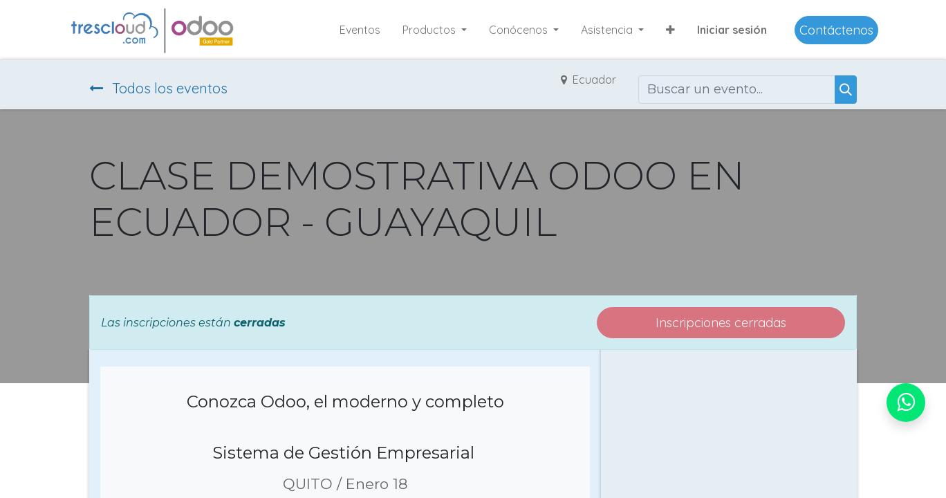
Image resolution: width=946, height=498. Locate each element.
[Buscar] (846, 89)
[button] (670, 30)
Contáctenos (836, 30)
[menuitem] (359, 30)
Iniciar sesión (732, 30)
